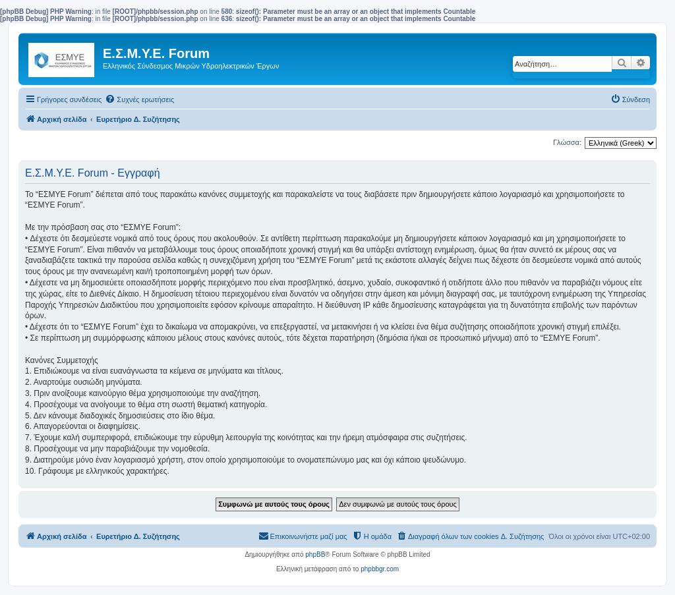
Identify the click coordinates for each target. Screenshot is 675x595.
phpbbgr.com (380, 569)
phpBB (315, 554)
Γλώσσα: (567, 142)
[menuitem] (139, 99)
